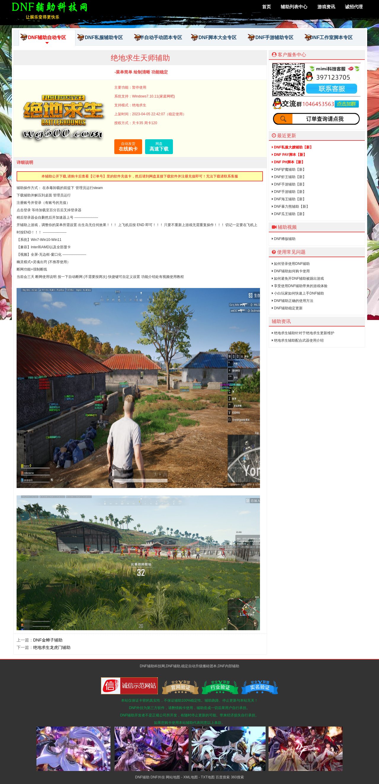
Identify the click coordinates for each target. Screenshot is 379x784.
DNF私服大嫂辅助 (292, 147)
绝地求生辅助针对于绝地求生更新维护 (303, 333)
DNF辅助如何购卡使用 (291, 271)
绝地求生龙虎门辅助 (51, 647)
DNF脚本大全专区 (214, 37)
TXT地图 (208, 777)
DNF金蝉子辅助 (47, 640)
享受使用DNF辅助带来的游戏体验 (299, 286)
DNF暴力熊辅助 (291, 206)
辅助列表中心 (294, 6)
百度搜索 (223, 777)
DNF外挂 (157, 777)
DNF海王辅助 (289, 199)
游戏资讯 (326, 6)
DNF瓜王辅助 (289, 214)
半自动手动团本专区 (158, 37)
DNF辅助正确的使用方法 (292, 301)
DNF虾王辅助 (289, 177)
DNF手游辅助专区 (270, 37)
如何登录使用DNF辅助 (291, 264)
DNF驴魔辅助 (289, 169)
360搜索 (237, 777)
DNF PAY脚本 (289, 155)
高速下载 (159, 146)
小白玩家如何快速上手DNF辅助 (298, 293)
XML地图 (190, 777)
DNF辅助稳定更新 (287, 308)
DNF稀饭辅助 (284, 239)
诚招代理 (354, 6)
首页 (266, 6)
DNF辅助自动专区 (43, 40)
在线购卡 (128, 146)
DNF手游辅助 (289, 184)
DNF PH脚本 (288, 162)
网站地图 (173, 777)
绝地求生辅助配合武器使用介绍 (298, 340)
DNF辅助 (142, 777)
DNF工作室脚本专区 (329, 37)
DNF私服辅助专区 (100, 37)
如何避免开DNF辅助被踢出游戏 (298, 278)
